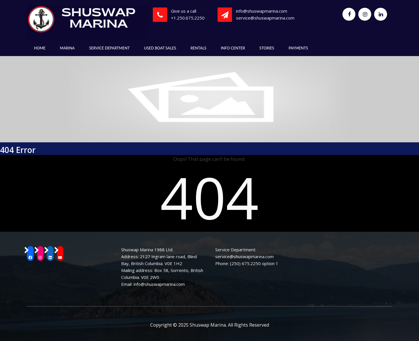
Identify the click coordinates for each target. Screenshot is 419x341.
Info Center (233, 48)
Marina (67, 48)
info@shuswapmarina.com (261, 11)
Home (39, 48)
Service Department (109, 48)
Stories (266, 48)
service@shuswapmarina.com (265, 18)
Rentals (198, 48)
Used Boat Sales (160, 48)
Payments (298, 48)
